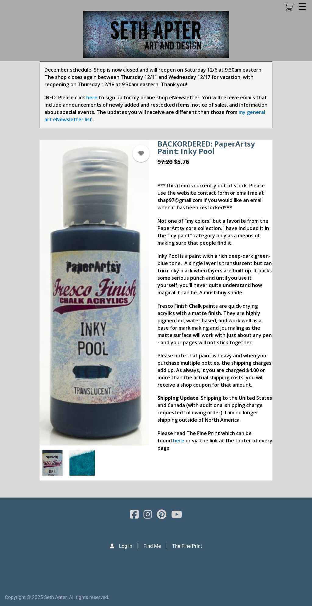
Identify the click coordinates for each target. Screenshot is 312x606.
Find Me (152, 546)
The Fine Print (187, 546)
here (92, 97)
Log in (125, 546)
